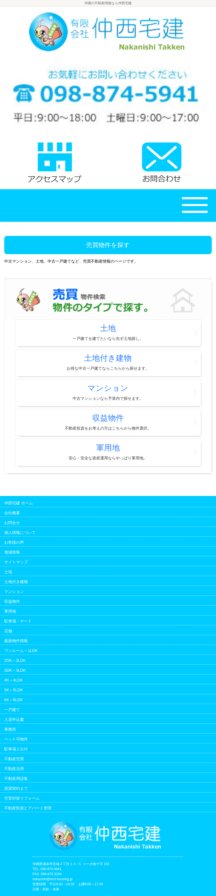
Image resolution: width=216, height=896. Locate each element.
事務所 (10, 729)
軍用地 (108, 451)
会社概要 (12, 513)
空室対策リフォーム (22, 798)
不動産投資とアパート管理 (27, 808)
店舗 (8, 631)
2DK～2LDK (15, 660)
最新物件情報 (16, 640)
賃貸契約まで (16, 788)
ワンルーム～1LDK (21, 650)
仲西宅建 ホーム (18, 503)
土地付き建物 (108, 362)
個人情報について (20, 532)
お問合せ (12, 522)
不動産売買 (14, 759)
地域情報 (12, 552)
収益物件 (108, 422)
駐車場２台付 (16, 749)
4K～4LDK (13, 680)
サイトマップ (16, 562)
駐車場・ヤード (18, 621)
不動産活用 (14, 768)
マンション (108, 392)
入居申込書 (14, 719)
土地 (108, 332)
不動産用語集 (16, 778)
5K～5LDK (13, 690)
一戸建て (12, 709)
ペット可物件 (16, 739)
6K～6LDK (13, 700)
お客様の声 (14, 542)
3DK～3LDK (15, 670)
